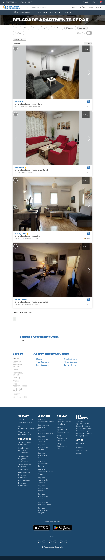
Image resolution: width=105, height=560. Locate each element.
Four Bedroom (42, 365)
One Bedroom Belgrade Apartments (24, 450)
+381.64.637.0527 (25, 2)
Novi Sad (79, 454)
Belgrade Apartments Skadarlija (62, 438)
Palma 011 (21, 299)
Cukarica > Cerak (19, 39)
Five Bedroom (70, 365)
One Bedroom (70, 359)
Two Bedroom (42, 362)
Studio (39, 359)
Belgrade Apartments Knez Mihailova (64, 421)
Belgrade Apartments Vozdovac (43, 447)
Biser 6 (19, 101)
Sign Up (86, 2)
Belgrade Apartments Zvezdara (43, 439)
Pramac (19, 167)
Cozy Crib (20, 233)
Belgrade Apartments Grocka (43, 496)
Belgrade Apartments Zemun (43, 463)
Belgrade (80, 443)
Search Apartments (24, 12)
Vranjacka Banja (83, 450)
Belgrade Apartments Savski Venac (45, 471)
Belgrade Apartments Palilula (43, 455)
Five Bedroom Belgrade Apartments (24, 483)
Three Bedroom (71, 362)
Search (74, 7)
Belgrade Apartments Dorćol (62, 446)
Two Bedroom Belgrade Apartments (24, 458)
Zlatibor (79, 447)
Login (94, 2)
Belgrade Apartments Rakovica (43, 488)
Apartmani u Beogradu (53, 547)
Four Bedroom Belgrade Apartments (24, 475)
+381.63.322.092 (12, 2)
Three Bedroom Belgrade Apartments (24, 466)
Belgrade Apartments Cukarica (43, 480)
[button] (83, 7)
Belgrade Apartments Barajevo (43, 510)
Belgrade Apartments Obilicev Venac (63, 429)
